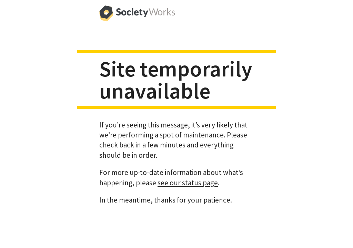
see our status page (188, 182)
